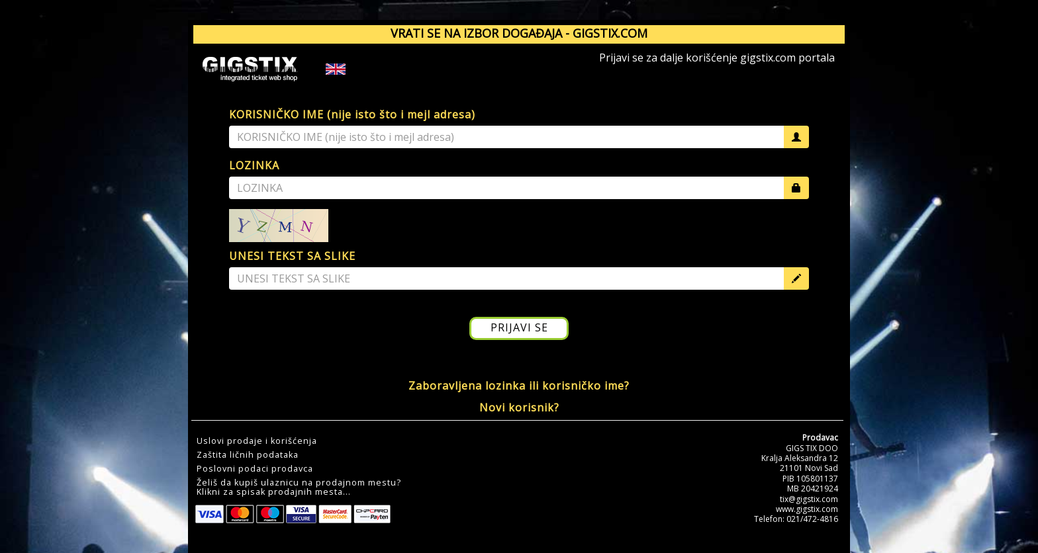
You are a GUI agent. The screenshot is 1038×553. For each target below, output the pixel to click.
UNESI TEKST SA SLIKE (292, 256)
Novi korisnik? (519, 407)
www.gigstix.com (807, 509)
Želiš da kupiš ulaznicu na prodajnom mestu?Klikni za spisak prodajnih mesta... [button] (299, 487)
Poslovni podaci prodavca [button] (255, 469)
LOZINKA (254, 165)
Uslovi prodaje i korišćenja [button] (257, 441)
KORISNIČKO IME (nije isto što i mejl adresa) (352, 114)
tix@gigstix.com (809, 499)
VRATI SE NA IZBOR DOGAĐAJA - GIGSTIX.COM (519, 33)
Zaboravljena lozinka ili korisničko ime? (519, 385)
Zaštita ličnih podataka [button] (248, 455)
